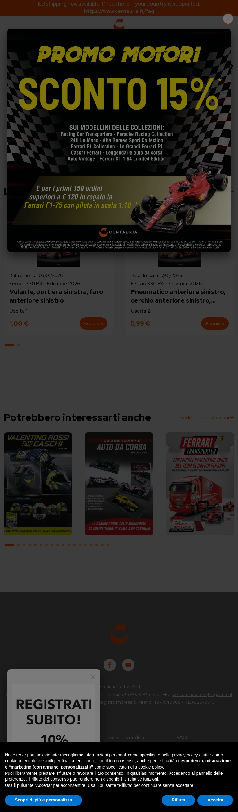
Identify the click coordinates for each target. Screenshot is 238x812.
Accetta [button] (215, 799)
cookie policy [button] (150, 767)
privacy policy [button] (185, 754)
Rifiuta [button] (178, 799)
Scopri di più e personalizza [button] (43, 799)
